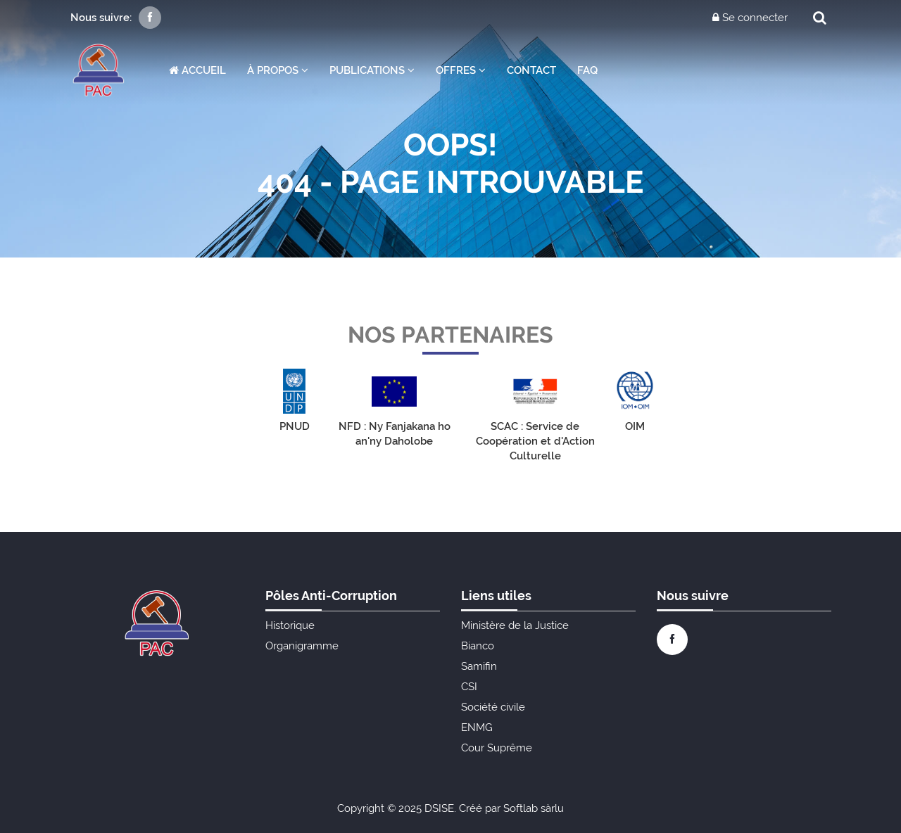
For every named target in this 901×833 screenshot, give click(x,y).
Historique (290, 625)
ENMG (477, 727)
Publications (372, 70)
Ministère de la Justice (515, 625)
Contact (531, 70)
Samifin (479, 666)
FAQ (587, 70)
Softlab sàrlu (533, 808)
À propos (277, 70)
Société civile (493, 707)
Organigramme (302, 646)
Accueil (197, 70)
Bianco (477, 646)
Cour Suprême (496, 748)
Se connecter (750, 17)
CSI (469, 686)
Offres (461, 70)
